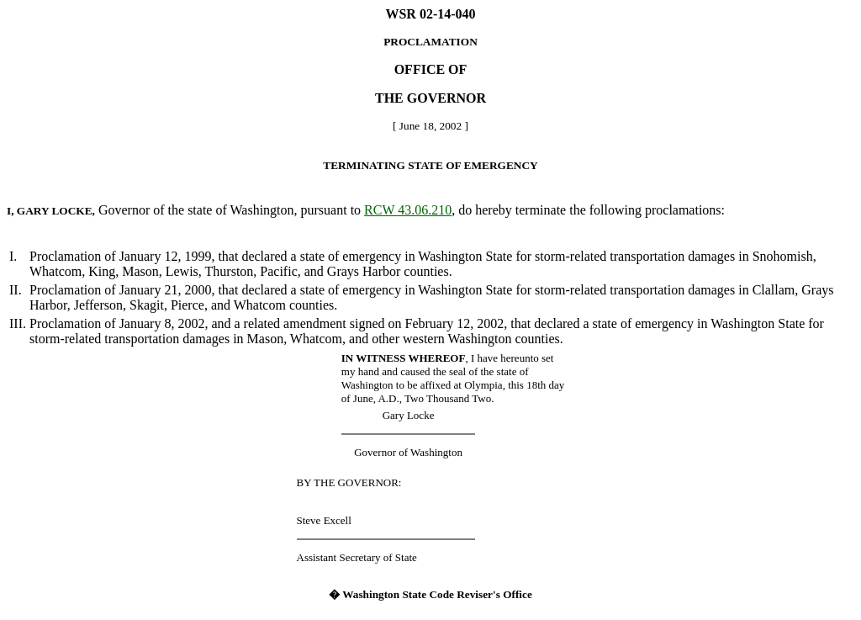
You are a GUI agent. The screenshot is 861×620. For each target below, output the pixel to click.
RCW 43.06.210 (408, 210)
